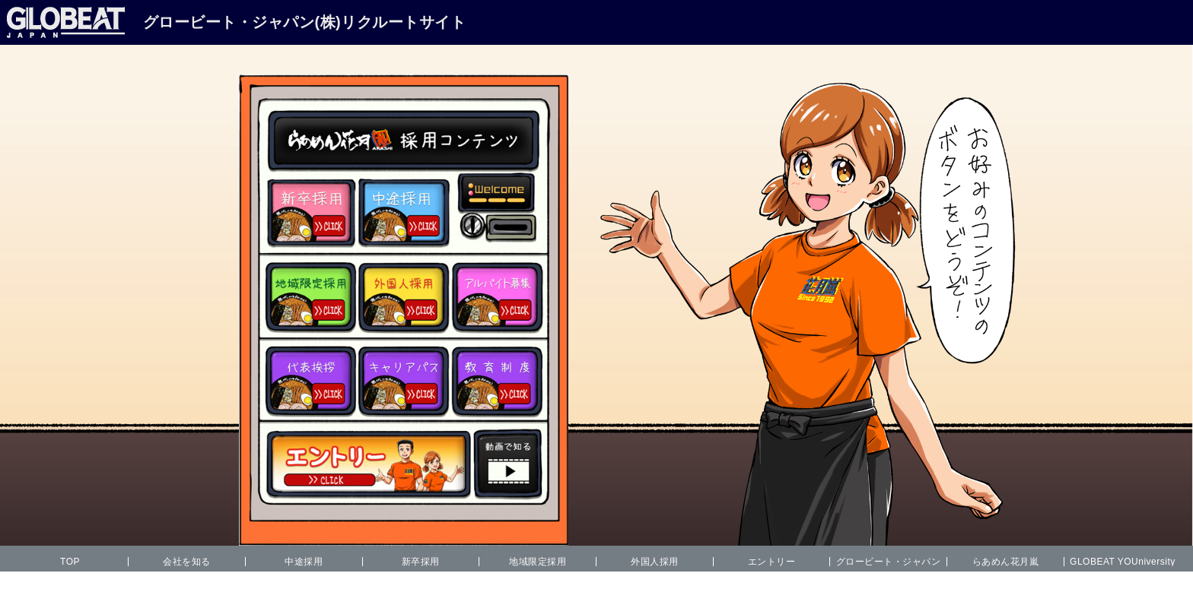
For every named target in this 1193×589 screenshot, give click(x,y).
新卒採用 (421, 561)
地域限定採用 (537, 561)
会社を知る (187, 561)
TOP (70, 561)
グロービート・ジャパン (888, 561)
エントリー (772, 561)
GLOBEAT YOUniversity (1123, 561)
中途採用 (304, 561)
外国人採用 (655, 561)
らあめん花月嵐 (1005, 561)
